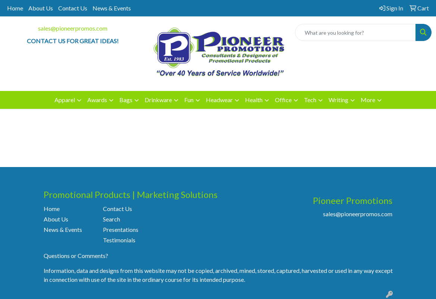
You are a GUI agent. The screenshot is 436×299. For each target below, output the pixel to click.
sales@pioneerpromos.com (72, 28)
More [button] (368, 99)
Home (15, 8)
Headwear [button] (219, 99)
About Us (40, 8)
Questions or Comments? (76, 255)
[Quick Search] (355, 32)
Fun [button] (189, 99)
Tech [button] (310, 99)
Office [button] (283, 99)
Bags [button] (125, 99)
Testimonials (119, 239)
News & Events (111, 8)
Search (111, 219)
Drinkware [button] (158, 99)
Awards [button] (97, 99)
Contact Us (72, 8)
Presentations (120, 229)
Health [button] (254, 99)
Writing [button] (338, 99)
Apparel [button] (64, 99)
